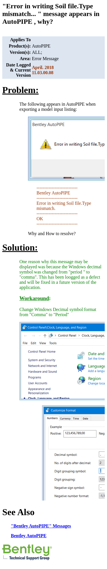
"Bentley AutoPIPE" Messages (41, 525)
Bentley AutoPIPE (29, 535)
